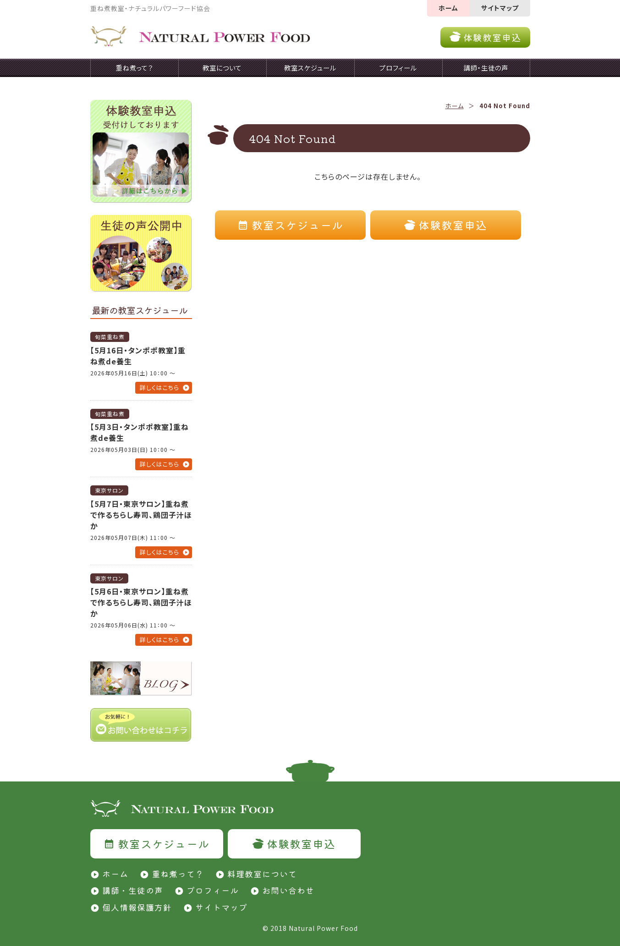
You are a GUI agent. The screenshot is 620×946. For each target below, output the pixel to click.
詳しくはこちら (159, 387)
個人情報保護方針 (137, 907)
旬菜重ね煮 (110, 337)
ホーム (448, 7)
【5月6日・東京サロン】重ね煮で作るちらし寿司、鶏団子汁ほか (141, 602)
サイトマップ (500, 7)
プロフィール (213, 890)
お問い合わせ (288, 890)
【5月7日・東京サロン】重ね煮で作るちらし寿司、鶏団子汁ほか (141, 514)
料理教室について (262, 874)
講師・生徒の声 (132, 890)
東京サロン (109, 490)
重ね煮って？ (178, 874)
